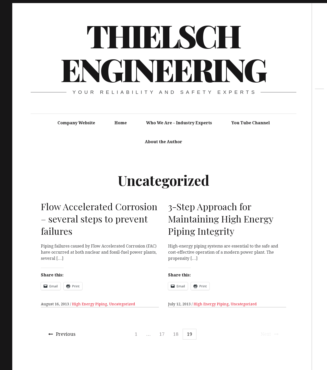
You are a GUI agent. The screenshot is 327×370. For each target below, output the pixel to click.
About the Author (163, 141)
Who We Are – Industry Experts (179, 122)
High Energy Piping (89, 304)
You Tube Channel (250, 122)
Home (120, 122)
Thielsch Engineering (163, 52)
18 (175, 334)
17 (162, 334)
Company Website (76, 122)
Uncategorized (122, 304)
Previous (62, 334)
